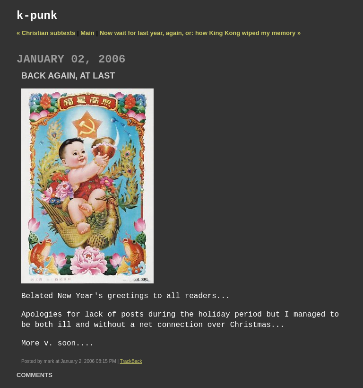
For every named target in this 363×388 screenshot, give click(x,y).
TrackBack (131, 361)
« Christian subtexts (46, 32)
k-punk (37, 15)
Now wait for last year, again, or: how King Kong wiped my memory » (200, 32)
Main (87, 32)
